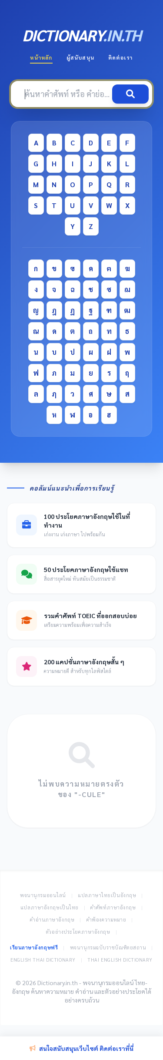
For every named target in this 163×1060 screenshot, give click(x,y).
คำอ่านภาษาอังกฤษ (52, 919)
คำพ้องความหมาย (106, 919)
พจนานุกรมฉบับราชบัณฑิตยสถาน (108, 947)
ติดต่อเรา (120, 57)
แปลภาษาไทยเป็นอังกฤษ (107, 895)
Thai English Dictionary (120, 959)
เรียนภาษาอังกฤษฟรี (34, 947)
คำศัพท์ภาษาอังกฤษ (113, 907)
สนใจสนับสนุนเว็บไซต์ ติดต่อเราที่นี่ (81, 1048)
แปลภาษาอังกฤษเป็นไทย (49, 907)
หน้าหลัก (41, 57)
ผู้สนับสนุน (80, 57)
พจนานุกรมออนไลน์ (43, 895)
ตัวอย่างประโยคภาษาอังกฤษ (78, 932)
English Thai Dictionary (43, 959)
